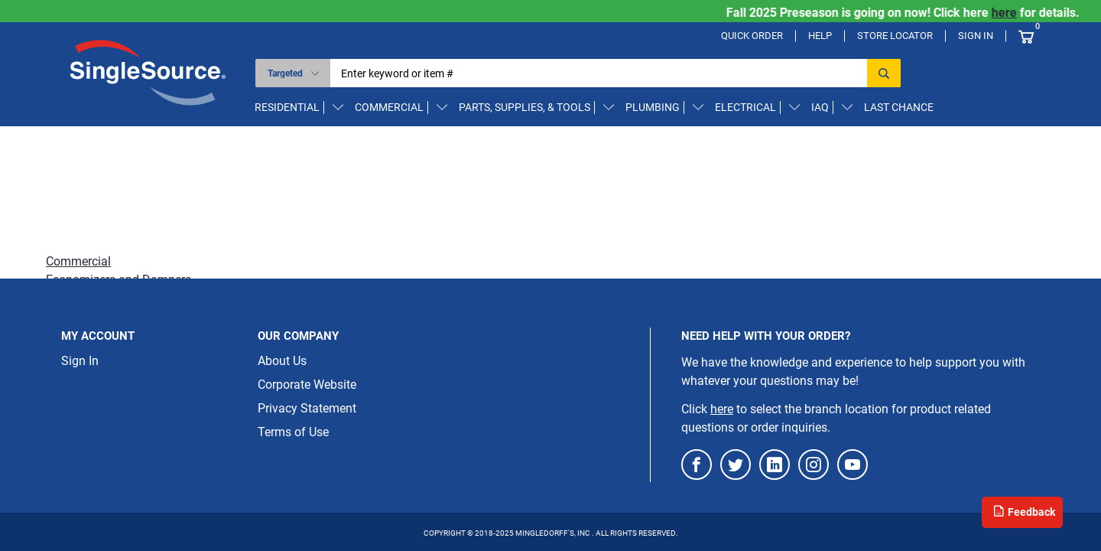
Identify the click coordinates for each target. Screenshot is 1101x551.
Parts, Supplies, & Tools (524, 107)
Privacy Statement (307, 408)
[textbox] (604, 73)
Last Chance (899, 107)
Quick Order (752, 35)
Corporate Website (307, 384)
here (1014, 12)
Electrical (745, 107)
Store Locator (895, 35)
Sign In (975, 35)
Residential (287, 107)
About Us (282, 361)
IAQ (820, 107)
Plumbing (652, 107)
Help (820, 35)
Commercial (389, 107)
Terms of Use (293, 432)
